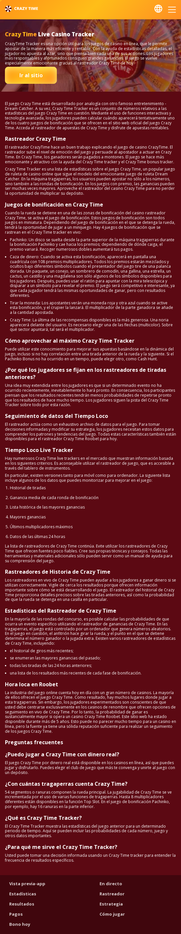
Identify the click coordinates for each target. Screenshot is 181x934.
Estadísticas (22, 894)
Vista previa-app (27, 884)
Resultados (21, 904)
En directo (111, 884)
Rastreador (112, 894)
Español (158, 8)
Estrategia (111, 904)
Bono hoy (19, 924)
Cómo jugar (112, 914)
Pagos (16, 914)
